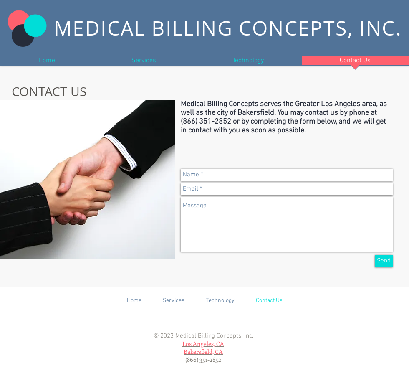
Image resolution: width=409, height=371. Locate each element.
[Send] (384, 261)
